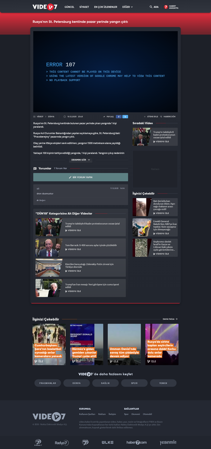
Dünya (77, 383)
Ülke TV (107, 442)
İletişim (112, 414)
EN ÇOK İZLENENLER (105, 7)
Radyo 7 (62, 442)
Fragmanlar (47, 383)
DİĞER (127, 7)
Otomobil (147, 414)
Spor (134, 383)
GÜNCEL (69, 7)
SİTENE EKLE (151, 117)
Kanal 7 (38, 442)
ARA (154, 7)
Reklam (102, 414)
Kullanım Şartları (87, 414)
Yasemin (168, 442)
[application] (105, 71)
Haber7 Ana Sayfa (171, 7)
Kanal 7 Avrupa (85, 442)
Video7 (40, 117)
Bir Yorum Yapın (80, 177)
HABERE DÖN (167, 117)
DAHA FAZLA (170, 319)
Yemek (163, 383)
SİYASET (84, 7)
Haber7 (137, 442)
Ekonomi (136, 414)
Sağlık (105, 383)
